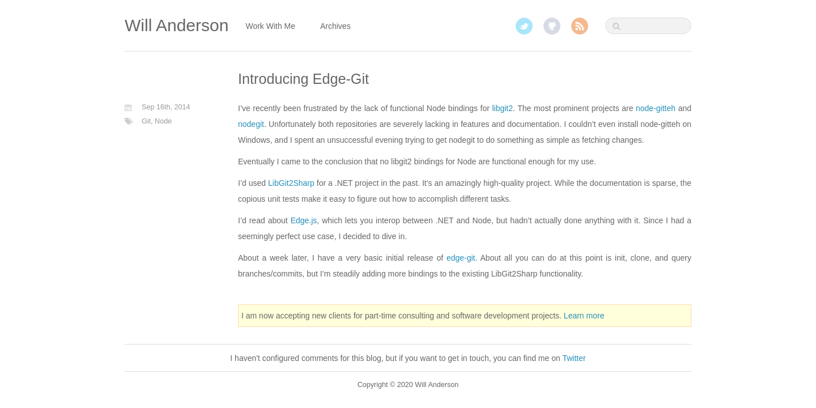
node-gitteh (655, 108)
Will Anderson (176, 25)
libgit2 (502, 108)
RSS (579, 26)
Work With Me (270, 26)
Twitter (524, 26)
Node (163, 121)
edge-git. (462, 257)
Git (146, 121)
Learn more (584, 315)
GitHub (551, 26)
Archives (335, 26)
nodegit (251, 124)
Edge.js (304, 220)
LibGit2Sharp (291, 183)
